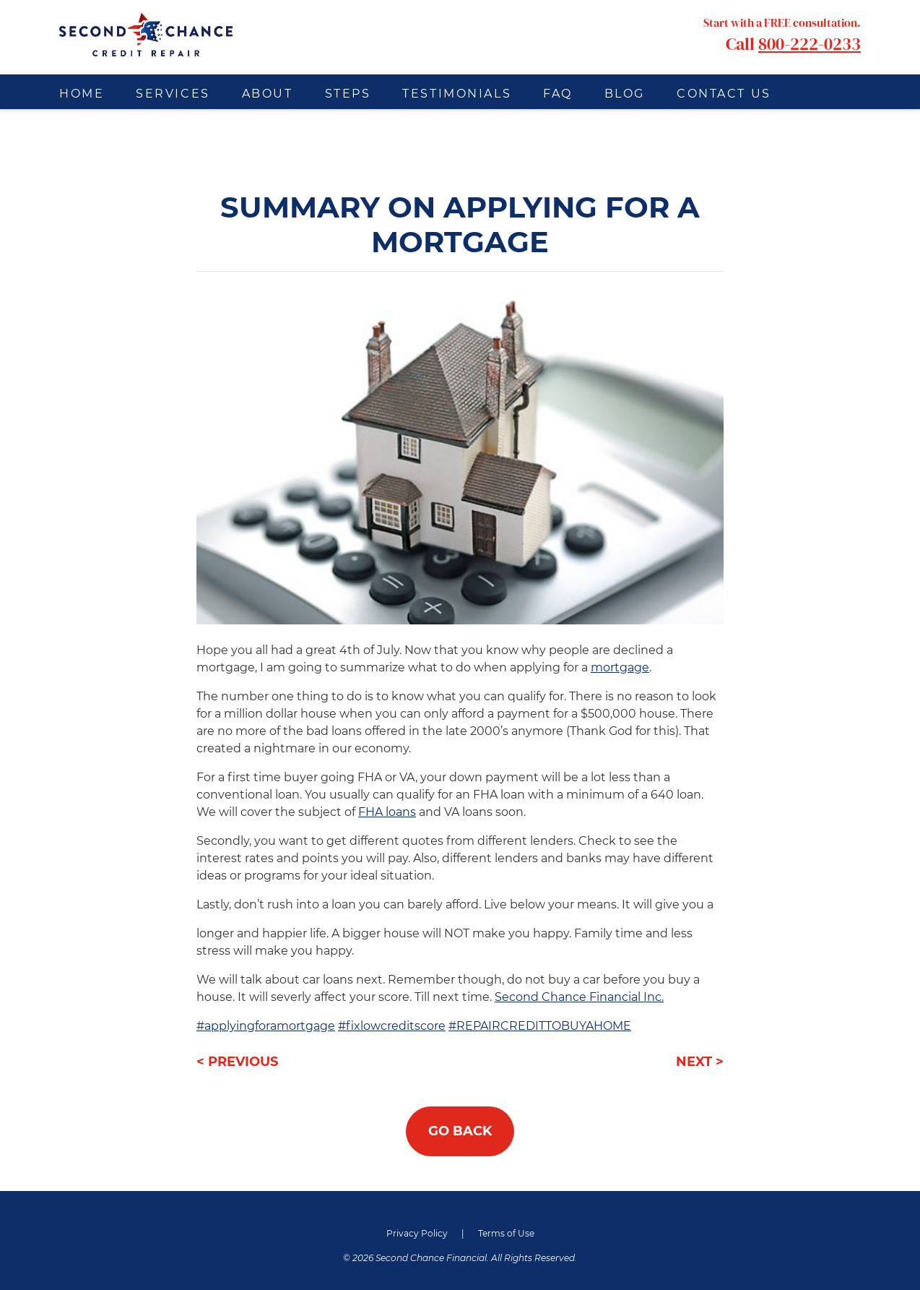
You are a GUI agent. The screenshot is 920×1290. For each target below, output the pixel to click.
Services (172, 93)
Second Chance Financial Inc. (579, 997)
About (267, 93)
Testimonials (456, 93)
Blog (624, 93)
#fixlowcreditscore (392, 1026)
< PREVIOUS (237, 1062)
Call (782, 35)
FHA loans (387, 812)
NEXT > (700, 1062)
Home (81, 93)
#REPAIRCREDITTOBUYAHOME (539, 1026)
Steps (348, 93)
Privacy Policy (417, 1233)
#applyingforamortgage (265, 1026)
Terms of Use (506, 1233)
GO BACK (460, 1131)
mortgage (620, 667)
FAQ (558, 93)
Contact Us (724, 93)
